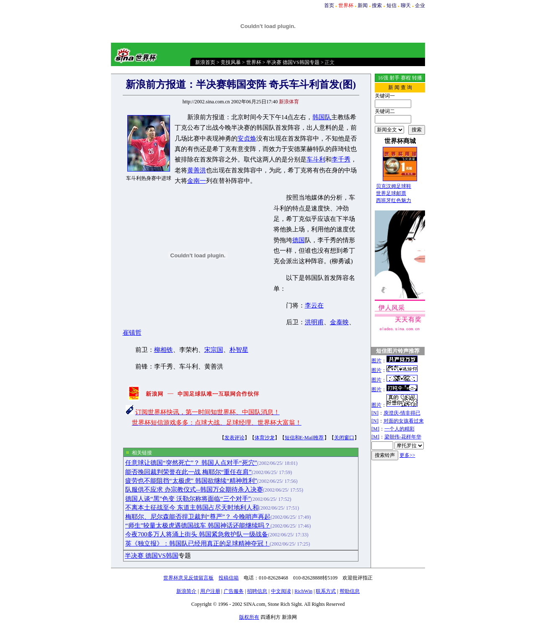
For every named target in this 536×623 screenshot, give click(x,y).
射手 (394, 78)
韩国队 (321, 117)
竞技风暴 (231, 62)
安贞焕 (246, 138)
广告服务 (234, 591)
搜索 (377, 5)
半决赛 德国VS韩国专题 (292, 62)
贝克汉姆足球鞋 (393, 186)
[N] (375, 413)
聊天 (406, 5)
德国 (298, 240)
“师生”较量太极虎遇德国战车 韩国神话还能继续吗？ (198, 525)
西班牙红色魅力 (393, 200)
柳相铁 (163, 349)
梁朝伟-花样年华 (402, 437)
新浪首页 (205, 62)
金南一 (196, 180)
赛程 (406, 78)
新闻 (363, 5)
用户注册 (210, 591)
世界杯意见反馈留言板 (188, 578)
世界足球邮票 (391, 193)
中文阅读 (281, 591)
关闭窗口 (344, 438)
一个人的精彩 (399, 429)
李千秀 (341, 159)
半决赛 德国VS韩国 (151, 555)
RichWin (303, 591)
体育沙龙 (265, 438)
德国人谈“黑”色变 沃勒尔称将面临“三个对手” (188, 498)
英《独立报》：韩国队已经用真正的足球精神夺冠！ (197, 543)
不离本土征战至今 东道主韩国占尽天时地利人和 (192, 507)
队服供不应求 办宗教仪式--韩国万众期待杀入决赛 (194, 489)
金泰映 (339, 322)
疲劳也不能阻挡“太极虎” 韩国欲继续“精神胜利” (191, 480)
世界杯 (253, 62)
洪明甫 (314, 322)
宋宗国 (213, 349)
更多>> (407, 455)
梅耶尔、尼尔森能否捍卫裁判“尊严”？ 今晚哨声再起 (198, 516)
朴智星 (238, 349)
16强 (383, 78)
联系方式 (326, 591)
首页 (329, 5)
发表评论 (234, 438)
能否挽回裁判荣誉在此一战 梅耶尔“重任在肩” (188, 472)
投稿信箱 (229, 578)
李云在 (314, 305)
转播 (417, 78)
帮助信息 (350, 591)
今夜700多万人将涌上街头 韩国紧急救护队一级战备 (196, 534)
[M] (375, 429)
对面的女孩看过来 (404, 421)
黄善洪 (196, 170)
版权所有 (249, 617)
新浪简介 (186, 591)
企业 (420, 5)
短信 (392, 5)
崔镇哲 (132, 332)
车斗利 (316, 159)
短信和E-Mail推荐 (304, 438)
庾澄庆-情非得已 (402, 413)
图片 (376, 361)
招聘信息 (257, 591)
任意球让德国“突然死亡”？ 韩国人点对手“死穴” (191, 462)
